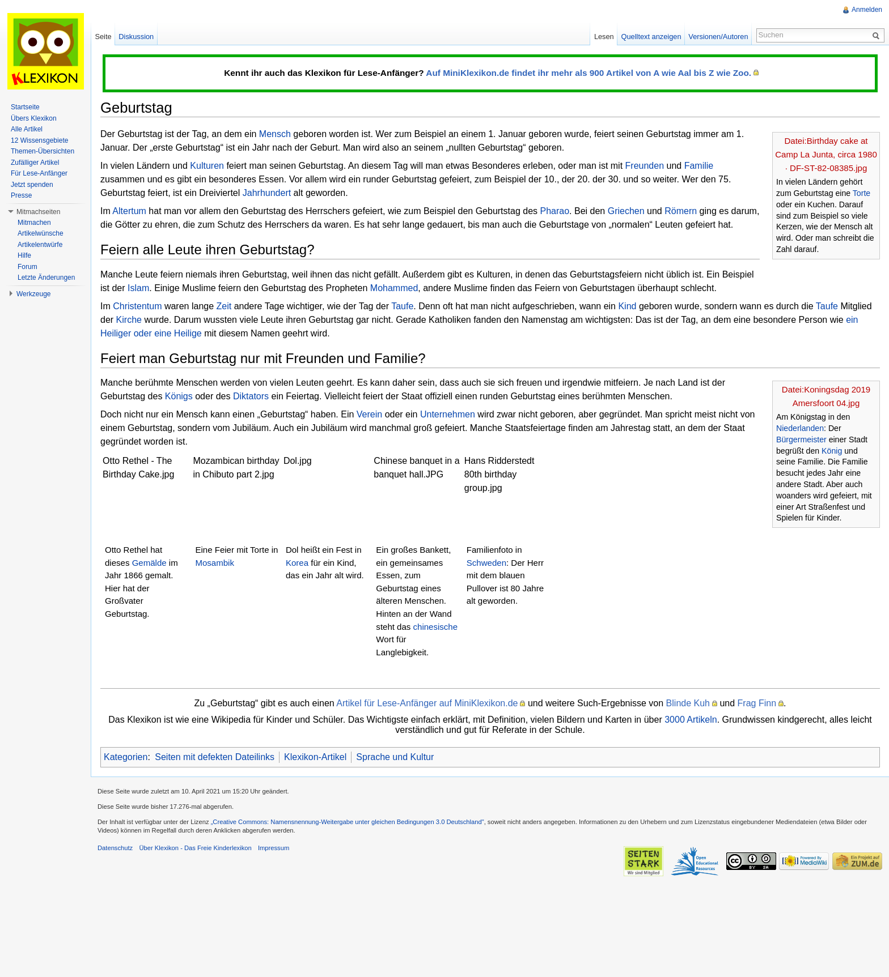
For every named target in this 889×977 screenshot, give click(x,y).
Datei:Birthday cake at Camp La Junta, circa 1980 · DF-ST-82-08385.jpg (826, 154)
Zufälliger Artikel (35, 163)
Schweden (486, 563)
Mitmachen (34, 223)
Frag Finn (757, 703)
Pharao (554, 211)
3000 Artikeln (690, 719)
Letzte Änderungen (46, 277)
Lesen (604, 36)
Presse (21, 195)
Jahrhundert (267, 193)
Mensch (275, 134)
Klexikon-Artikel (315, 757)
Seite (103, 36)
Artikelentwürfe (40, 245)
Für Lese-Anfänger (39, 173)
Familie (699, 165)
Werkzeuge (33, 294)
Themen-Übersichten (42, 151)
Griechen (626, 211)
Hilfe (24, 255)
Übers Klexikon (34, 118)
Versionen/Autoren (718, 36)
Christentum (137, 306)
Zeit (224, 306)
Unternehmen (447, 414)
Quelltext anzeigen (651, 36)
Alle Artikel (27, 129)
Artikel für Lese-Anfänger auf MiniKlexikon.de (427, 703)
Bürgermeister (801, 439)
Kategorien (125, 757)
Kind (627, 306)
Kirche (129, 320)
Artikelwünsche (41, 233)
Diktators (251, 396)
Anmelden (867, 10)
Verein (369, 414)
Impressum (273, 847)
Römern (680, 211)
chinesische (435, 627)
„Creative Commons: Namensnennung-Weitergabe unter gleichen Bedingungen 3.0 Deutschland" (347, 821)
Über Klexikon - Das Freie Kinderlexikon (195, 847)
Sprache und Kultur (395, 757)
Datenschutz (115, 847)
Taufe (402, 306)
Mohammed (394, 288)
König (832, 450)
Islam (138, 288)
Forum (27, 267)
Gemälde (149, 563)
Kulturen (207, 165)
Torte (861, 193)
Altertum (129, 211)
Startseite (25, 107)
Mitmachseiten (38, 212)
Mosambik (214, 563)
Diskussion (136, 36)
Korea (297, 563)
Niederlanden (800, 428)
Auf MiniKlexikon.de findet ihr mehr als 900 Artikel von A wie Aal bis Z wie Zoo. (588, 73)
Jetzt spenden (32, 185)
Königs (179, 396)
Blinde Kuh (688, 703)
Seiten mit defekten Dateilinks (214, 757)
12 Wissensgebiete (39, 140)
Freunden (644, 165)
